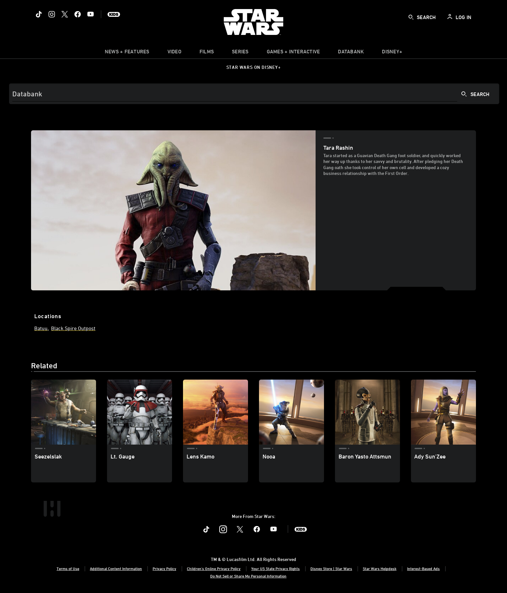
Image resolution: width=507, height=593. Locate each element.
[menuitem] (174, 53)
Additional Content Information (116, 568)
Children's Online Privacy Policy (214, 568)
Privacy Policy (164, 568)
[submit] (411, 17)
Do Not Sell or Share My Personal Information (248, 576)
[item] (127, 53)
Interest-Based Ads (423, 568)
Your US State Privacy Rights (275, 568)
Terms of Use (68, 568)
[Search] (254, 93)
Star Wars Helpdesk (379, 568)
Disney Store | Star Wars (331, 568)
